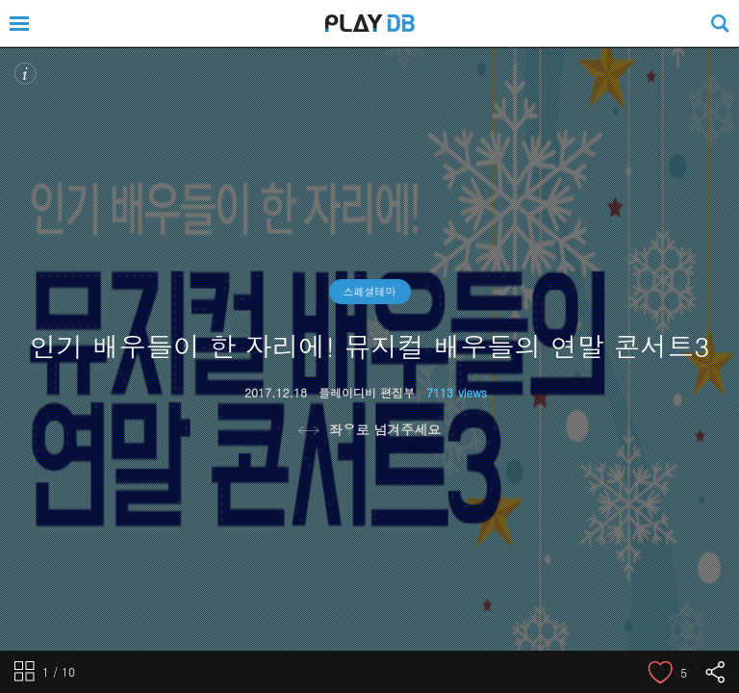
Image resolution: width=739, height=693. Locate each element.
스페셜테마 (370, 291)
